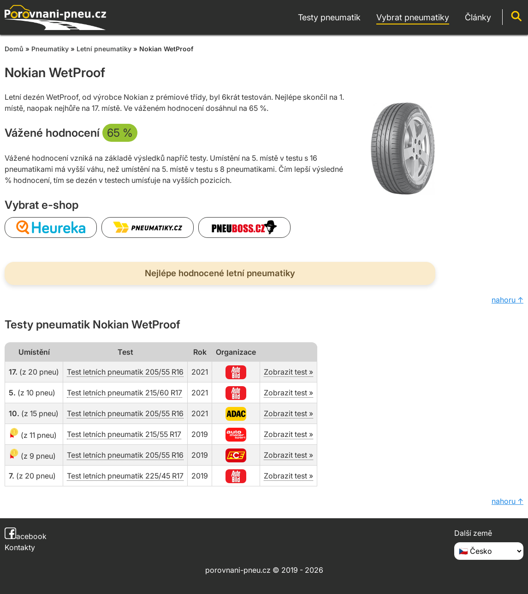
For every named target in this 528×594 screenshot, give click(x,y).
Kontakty (20, 547)
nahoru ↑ (507, 299)
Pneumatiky (50, 49)
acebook (26, 536)
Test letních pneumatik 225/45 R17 (125, 475)
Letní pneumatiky (104, 49)
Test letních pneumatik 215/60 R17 (124, 392)
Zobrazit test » (288, 371)
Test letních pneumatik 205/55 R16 (125, 371)
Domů (14, 49)
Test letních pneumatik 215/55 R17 (124, 434)
